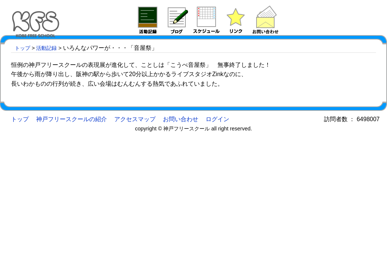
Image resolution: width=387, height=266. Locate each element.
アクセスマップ (135, 119)
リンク (236, 19)
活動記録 (147, 19)
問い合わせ (265, 19)
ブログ (177, 19)
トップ (22, 48)
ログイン (217, 119)
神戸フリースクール (37, 18)
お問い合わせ (180, 119)
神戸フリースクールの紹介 (71, 119)
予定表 (206, 19)
